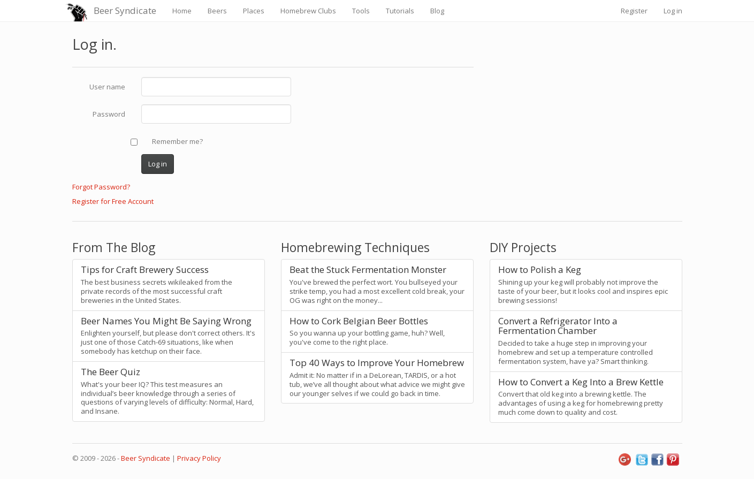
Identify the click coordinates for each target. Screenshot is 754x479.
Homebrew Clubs (308, 11)
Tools (361, 11)
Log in (673, 11)
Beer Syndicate (125, 10)
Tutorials (400, 11)
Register (634, 11)
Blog (437, 11)
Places (253, 11)
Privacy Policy (199, 458)
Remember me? (177, 141)
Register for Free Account (113, 201)
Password (109, 114)
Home (182, 11)
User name (107, 87)
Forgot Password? (101, 187)
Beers (217, 11)
